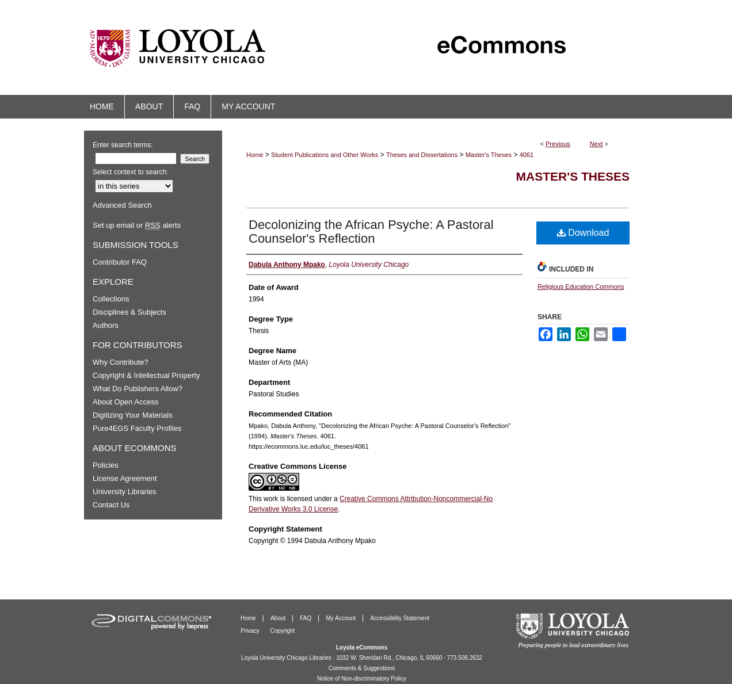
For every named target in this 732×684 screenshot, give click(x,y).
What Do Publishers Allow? (137, 388)
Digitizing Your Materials (133, 415)
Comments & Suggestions (362, 668)
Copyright (282, 631)
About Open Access (125, 402)
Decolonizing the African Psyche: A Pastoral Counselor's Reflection (371, 231)
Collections (111, 299)
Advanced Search (122, 205)
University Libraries (125, 491)
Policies (106, 465)
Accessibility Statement (399, 618)
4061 (526, 154)
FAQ (306, 618)
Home (254, 154)
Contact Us (111, 504)
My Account (341, 618)
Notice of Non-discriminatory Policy (361, 678)
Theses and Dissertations (422, 154)
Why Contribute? (120, 362)
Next (596, 143)
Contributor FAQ (120, 262)
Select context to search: (130, 172)
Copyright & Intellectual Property (146, 375)
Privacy (251, 631)
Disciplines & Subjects (129, 312)
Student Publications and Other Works (324, 154)
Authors (106, 325)
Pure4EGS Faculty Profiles (137, 428)
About (278, 618)
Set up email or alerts (137, 225)
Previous (558, 143)
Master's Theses (489, 154)
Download (583, 233)
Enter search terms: (123, 145)
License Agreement (125, 478)
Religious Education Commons (580, 286)
